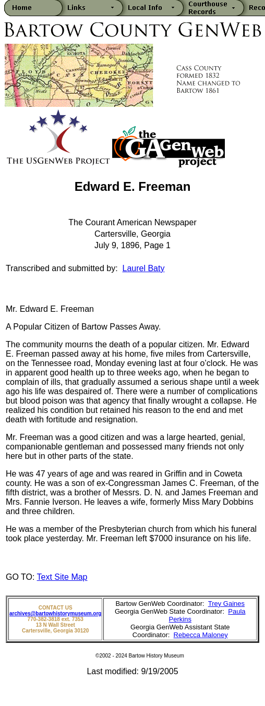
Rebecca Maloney (201, 635)
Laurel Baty (144, 268)
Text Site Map (62, 577)
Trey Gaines (226, 603)
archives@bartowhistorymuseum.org (55, 613)
